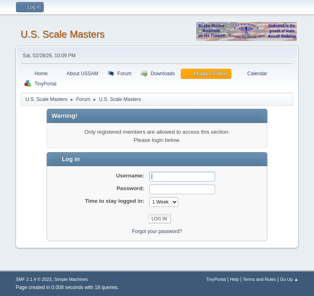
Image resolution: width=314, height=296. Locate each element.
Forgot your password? (157, 231)
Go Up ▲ (289, 279)
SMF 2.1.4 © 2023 (34, 279)
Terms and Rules (259, 279)
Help (234, 279)
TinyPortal (216, 279)
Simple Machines (71, 279)
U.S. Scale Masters (62, 34)
